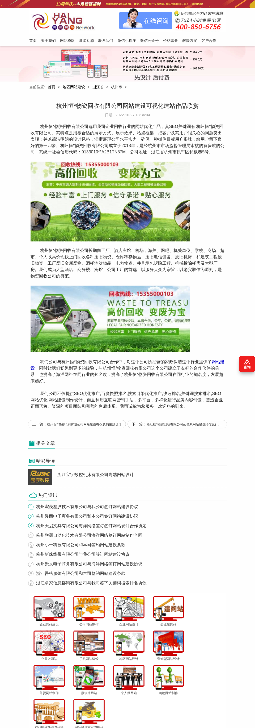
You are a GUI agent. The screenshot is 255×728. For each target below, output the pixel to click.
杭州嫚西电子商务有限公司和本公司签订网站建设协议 (87, 516)
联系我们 (103, 702)
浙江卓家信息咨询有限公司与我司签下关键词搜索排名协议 (91, 583)
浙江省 (98, 87)
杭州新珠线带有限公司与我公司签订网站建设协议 (82, 555)
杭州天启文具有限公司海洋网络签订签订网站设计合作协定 (91, 526)
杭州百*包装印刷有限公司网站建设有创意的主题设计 (84, 425)
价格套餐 (163, 702)
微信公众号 (144, 702)
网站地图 (217, 702)
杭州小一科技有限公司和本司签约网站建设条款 (80, 545)
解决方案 (181, 702)
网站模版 (67, 702)
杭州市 (116, 87)
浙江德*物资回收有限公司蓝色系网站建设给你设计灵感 (185, 425)
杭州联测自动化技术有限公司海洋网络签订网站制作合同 (89, 536)
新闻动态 (85, 702)
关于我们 (49, 702)
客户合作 (199, 702)
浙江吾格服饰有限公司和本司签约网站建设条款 (80, 574)
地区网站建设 (74, 87)
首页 (51, 87)
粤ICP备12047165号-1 (186, 716)
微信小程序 (123, 702)
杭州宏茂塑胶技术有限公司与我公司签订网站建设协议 (87, 507)
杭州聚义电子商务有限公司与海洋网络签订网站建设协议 (89, 564)
